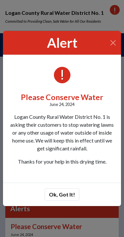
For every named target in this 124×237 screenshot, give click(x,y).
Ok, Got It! (62, 194)
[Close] (113, 43)
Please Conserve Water (62, 97)
